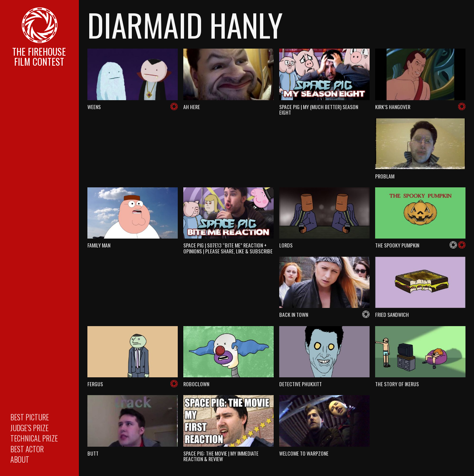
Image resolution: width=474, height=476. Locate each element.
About (19, 459)
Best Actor (27, 448)
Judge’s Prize (29, 427)
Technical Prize (34, 438)
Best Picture (29, 417)
